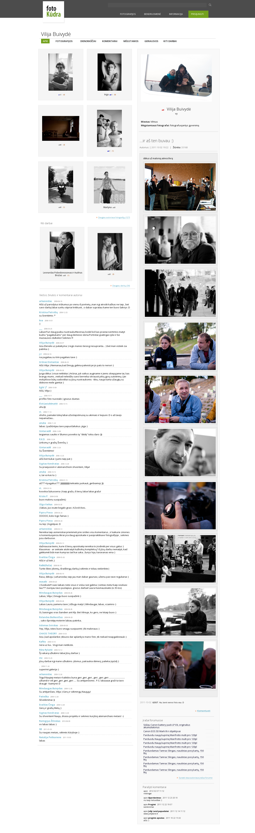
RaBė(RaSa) (45, 565)
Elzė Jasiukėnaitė (48, 403)
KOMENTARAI (109, 41)
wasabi (43, 581)
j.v (40, 353)
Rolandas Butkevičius (51, 617)
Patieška (44, 696)
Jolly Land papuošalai (158, 811)
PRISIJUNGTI (197, 14)
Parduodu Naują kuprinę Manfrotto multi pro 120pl (170, 739)
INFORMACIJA (176, 14)
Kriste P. (43, 496)
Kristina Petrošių (48, 312)
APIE (45, 41)
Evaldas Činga (47, 557)
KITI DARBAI (170, 41)
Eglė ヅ (43, 387)
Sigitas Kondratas (49, 463)
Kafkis (42, 641)
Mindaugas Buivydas (51, 592)
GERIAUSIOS (151, 41)
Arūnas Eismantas (49, 362)
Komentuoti (203, 710)
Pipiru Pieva (46, 512)
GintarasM (45, 431)
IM (40, 729)
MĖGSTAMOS (130, 41)
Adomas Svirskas (48, 625)
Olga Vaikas (45, 504)
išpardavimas (155, 798)
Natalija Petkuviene (50, 737)
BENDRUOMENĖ (152, 14)
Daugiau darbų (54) (121, 285)
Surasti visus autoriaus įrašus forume (195, 778)
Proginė (152, 804)
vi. (40, 411)
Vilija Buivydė (46, 342)
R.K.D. (42, 439)
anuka (42, 422)
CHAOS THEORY (48, 633)
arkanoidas (45, 301)
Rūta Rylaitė (45, 649)
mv (40, 657)
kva (41, 320)
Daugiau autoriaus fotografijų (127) (114, 217)
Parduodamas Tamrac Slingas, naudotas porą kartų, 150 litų (173, 752)
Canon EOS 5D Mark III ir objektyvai (162, 731)
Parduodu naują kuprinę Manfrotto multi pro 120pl (170, 735)
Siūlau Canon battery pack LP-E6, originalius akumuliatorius (166, 726)
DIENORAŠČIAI (88, 41)
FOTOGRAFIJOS (128, 14)
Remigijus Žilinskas (49, 720)
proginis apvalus (156, 818)
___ (40, 328)
